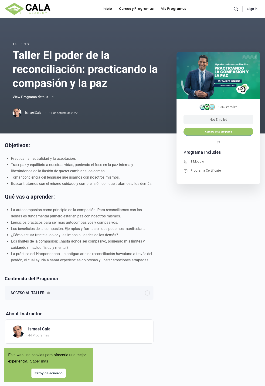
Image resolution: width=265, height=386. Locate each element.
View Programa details (34, 97)
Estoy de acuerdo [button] (48, 373)
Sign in (252, 9)
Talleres (21, 44)
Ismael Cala (39, 328)
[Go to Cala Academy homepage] (28, 8)
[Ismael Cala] (18, 331)
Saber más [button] (39, 361)
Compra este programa (218, 131)
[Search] (236, 9)
